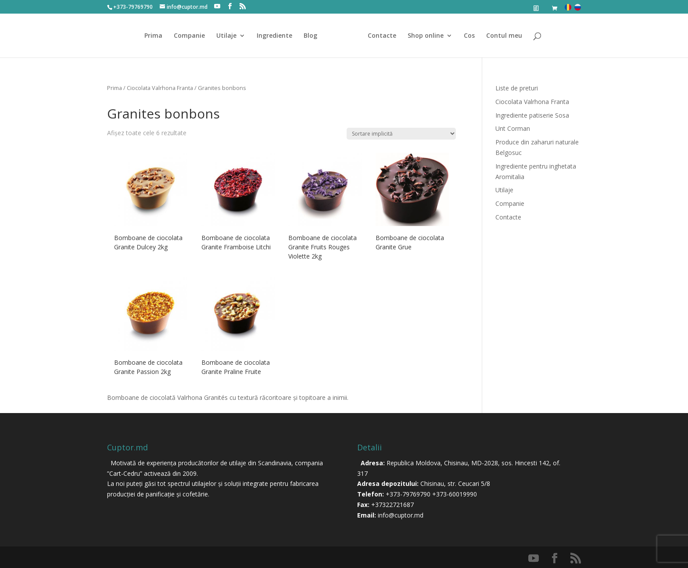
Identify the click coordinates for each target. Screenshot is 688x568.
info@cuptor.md (400, 515)
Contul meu (504, 36)
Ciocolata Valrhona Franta (160, 88)
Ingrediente (274, 36)
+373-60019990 (454, 494)
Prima (153, 36)
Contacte (382, 36)
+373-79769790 (408, 494)
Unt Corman (512, 128)
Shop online (426, 36)
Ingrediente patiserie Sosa (532, 115)
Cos (469, 36)
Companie (189, 36)
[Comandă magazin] (401, 134)
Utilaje (226, 36)
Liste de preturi (516, 88)
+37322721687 (392, 504)
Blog (310, 36)
